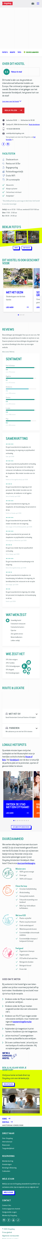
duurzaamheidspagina (26, 863)
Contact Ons (6, 1205)
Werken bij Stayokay (9, 1215)
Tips (19, 52)
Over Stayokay (7, 1138)
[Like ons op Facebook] (9, 1220)
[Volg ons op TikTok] (18, 1220)
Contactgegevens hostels (11, 1209)
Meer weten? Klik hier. (8, 352)
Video (16, 248)
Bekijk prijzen (8, 1084)
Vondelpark (14, 759)
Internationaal (7, 1141)
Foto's (5, 52)
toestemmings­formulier (22, 1021)
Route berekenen (34, 124)
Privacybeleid (7, 1232)
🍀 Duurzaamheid (31, 52)
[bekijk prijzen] (13, 110)
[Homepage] (7, 5)
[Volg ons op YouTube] (13, 1220)
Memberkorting (7, 1161)
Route (12, 52)
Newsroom (6, 1145)
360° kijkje (26, 248)
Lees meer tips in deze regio (21, 827)
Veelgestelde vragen (9, 1212)
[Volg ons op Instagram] (4, 1220)
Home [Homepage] (4, 1119)
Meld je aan (8, 1192)
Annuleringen (7, 1164)
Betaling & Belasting (9, 1168)
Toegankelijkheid (8, 1148)
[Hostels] (5, 1122)
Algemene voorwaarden (10, 1236)
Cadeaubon (6, 1171)
